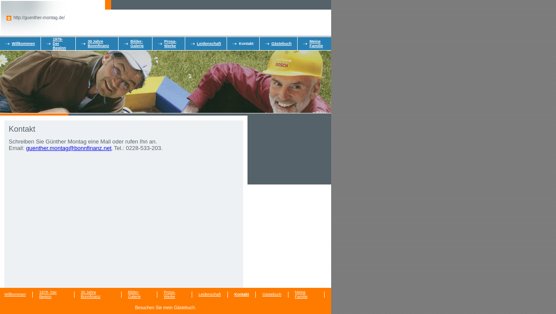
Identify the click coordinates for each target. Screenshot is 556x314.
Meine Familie (316, 43)
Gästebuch (281, 43)
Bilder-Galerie (137, 43)
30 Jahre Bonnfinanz (98, 43)
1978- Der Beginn (48, 294)
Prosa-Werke (170, 43)
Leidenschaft (209, 43)
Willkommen (23, 43)
